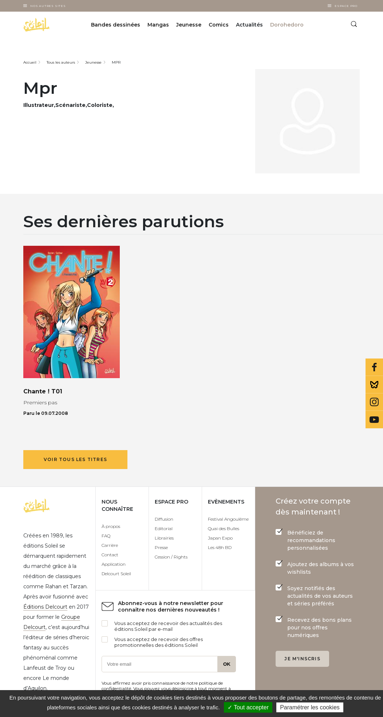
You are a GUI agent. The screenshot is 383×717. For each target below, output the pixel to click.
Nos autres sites (48, 6)
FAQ (106, 535)
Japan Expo (220, 538)
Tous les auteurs (61, 62)
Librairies (164, 538)
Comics (219, 24)
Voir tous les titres (75, 459)
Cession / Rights (171, 557)
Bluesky (374, 384)
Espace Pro (346, 6)
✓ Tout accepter (248, 707)
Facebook (374, 367)
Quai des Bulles (223, 528)
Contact (110, 554)
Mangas (158, 24)
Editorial (164, 528)
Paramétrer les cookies (310, 707)
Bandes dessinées (115, 24)
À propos (111, 526)
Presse (161, 547)
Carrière (110, 545)
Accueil (29, 62)
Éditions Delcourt (45, 607)
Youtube (374, 419)
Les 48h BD (220, 547)
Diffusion (164, 519)
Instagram (374, 402)
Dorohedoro (287, 24)
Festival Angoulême (228, 519)
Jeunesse (188, 24)
